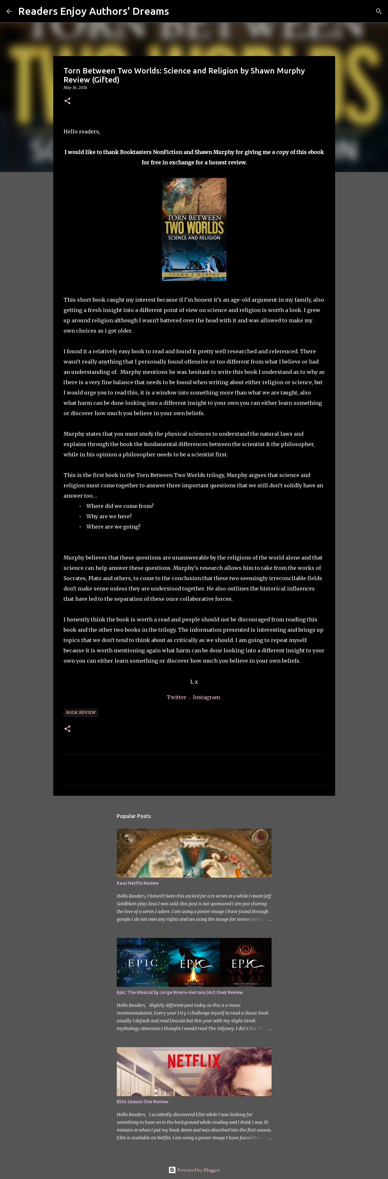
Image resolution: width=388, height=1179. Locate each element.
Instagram (206, 697)
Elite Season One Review (142, 1101)
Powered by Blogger (194, 1170)
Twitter (177, 697)
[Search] (178, 11)
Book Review (80, 713)
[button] (67, 101)
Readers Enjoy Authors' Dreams (93, 11)
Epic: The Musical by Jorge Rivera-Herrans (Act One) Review (180, 992)
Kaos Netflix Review (138, 883)
